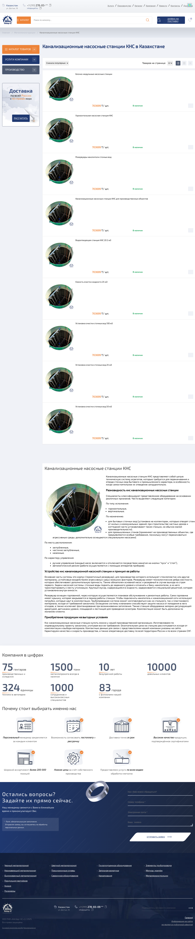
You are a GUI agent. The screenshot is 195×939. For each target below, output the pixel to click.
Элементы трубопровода (159, 865)
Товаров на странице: (157, 63)
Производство (124, 5)
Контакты (175, 5)
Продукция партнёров (15, 880)
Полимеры (9, 891)
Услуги (111, 5)
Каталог (138, 5)
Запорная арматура (109, 870)
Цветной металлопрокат (64, 865)
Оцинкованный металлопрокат (20, 875)
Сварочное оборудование (64, 875)
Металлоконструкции (157, 875)
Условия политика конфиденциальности (19, 928)
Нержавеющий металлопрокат (20, 870)
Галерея (189, 917)
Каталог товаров (20, 49)
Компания (151, 5)
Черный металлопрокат (16, 865)
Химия (7, 885)
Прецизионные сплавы (63, 870)
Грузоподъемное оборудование (115, 865)
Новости (163, 5)
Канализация (105, 875)
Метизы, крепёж (154, 870)
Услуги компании (16, 59)
